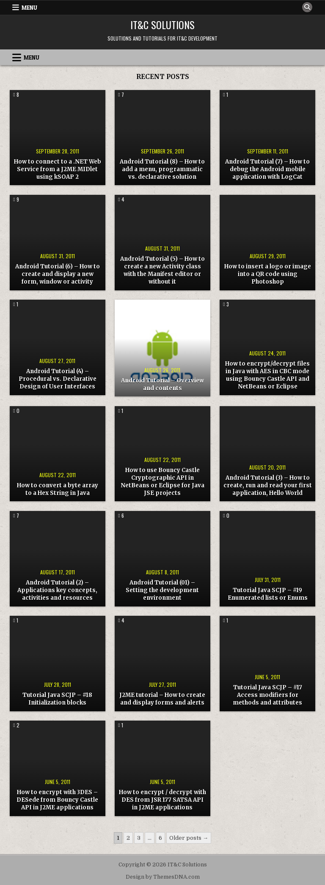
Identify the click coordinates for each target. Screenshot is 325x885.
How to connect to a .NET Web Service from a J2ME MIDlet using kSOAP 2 (57, 169)
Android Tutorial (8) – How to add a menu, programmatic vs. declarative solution (162, 169)
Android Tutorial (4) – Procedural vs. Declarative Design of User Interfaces (57, 379)
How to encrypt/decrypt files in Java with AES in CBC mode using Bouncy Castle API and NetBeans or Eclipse (267, 375)
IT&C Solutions (162, 24)
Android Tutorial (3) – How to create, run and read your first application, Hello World (267, 485)
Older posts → (188, 838)
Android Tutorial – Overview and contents (162, 384)
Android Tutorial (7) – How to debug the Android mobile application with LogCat (267, 169)
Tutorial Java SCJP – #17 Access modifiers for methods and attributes (267, 695)
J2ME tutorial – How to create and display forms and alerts (162, 698)
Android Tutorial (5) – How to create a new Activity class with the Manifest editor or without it (162, 270)
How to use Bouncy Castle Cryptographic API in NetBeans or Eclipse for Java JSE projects (162, 482)
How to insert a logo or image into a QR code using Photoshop (267, 274)
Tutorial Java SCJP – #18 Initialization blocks (57, 698)
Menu (29, 7)
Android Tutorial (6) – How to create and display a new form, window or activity (57, 274)
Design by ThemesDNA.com (163, 877)
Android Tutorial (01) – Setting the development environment (162, 590)
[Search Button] (307, 7)
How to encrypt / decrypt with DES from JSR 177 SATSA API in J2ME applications (162, 800)
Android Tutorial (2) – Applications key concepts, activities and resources (57, 590)
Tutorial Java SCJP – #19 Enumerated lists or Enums (268, 594)
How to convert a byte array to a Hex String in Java (57, 489)
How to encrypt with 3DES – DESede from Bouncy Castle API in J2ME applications (57, 800)
